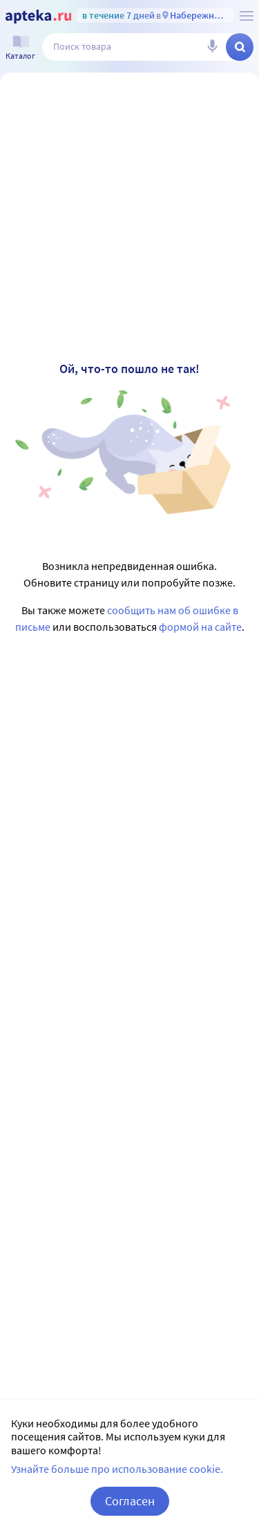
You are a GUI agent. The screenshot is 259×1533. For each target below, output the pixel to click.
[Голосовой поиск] (212, 47)
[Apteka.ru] (38, 16)
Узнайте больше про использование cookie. (117, 1469)
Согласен (130, 1501)
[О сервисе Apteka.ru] (246, 16)
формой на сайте (200, 627)
